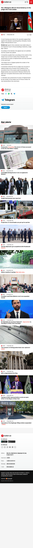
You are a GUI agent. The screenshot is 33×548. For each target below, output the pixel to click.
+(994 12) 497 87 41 (11, 461)
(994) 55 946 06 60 (11, 464)
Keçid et (5, 107)
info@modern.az (10, 467)
